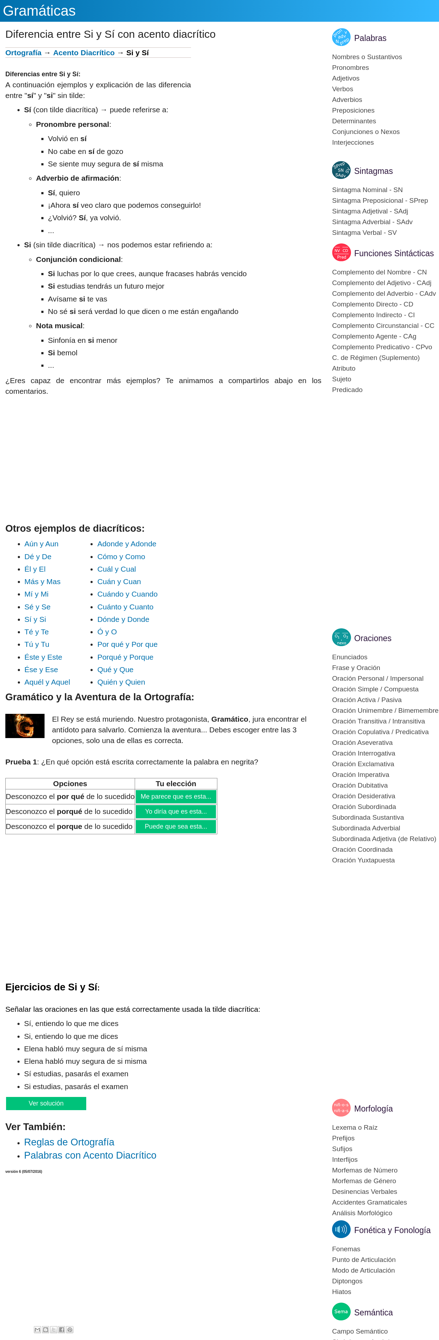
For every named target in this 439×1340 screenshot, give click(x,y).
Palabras (370, 38)
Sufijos (342, 1149)
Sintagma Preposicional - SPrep (380, 200)
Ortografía (23, 52)
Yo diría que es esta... (176, 811)
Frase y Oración (356, 667)
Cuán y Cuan (124, 581)
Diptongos (347, 1281)
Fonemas (346, 1249)
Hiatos (341, 1291)
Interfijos (345, 1159)
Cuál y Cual (123, 569)
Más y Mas (48, 581)
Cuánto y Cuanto (125, 607)
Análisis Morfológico (362, 1213)
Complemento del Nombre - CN (379, 272)
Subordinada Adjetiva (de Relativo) (384, 838)
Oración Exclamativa (363, 764)
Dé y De (47, 556)
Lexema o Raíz (355, 1127)
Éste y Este (48, 657)
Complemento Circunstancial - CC (383, 325)
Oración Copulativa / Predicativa (380, 732)
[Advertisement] (256, 97)
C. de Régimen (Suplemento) (376, 357)
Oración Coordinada (362, 849)
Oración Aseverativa (362, 742)
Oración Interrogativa (363, 753)
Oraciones (373, 638)
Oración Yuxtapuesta (363, 860)
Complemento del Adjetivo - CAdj (382, 283)
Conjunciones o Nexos (366, 131)
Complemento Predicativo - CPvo (382, 347)
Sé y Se (47, 607)
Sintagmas (373, 171)
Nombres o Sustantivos (367, 57)
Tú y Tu (47, 644)
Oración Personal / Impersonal (378, 678)
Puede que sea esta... (176, 826)
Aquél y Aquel (47, 682)
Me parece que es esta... (176, 796)
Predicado (347, 389)
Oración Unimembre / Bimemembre (385, 710)
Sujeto (341, 379)
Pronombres (350, 67)
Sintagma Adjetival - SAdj (370, 211)
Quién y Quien (127, 682)
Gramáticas (39, 11)
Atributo (343, 368)
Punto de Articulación (364, 1259)
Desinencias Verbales (364, 1191)
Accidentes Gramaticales (369, 1202)
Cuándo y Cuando (127, 594)
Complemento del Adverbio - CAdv (384, 293)
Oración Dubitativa (360, 785)
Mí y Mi (47, 594)
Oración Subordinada (364, 806)
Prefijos (343, 1138)
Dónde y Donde (123, 619)
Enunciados (349, 657)
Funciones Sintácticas (394, 253)
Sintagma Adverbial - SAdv (372, 222)
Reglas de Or (69, 1142)
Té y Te (47, 632)
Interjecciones (353, 142)
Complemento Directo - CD (372, 304)
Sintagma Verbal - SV (364, 232)
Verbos (342, 89)
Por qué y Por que (127, 644)
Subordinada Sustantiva (368, 817)
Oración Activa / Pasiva (367, 700)
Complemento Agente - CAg (374, 336)
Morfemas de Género (364, 1181)
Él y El (48, 569)
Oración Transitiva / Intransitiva (378, 721)
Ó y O (124, 632)
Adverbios (347, 99)
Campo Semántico (360, 1331)
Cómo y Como (124, 556)
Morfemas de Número (365, 1170)
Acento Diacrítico (84, 52)
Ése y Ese (48, 669)
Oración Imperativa (360, 774)
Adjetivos (346, 78)
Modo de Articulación (363, 1270)
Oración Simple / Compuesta (375, 689)
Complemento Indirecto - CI (373, 315)
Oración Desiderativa (363, 796)
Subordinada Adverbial (366, 828)
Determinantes (354, 121)
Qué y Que (126, 669)
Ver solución (46, 1103)
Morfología (373, 1108)
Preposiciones (353, 110)
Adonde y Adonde (126, 544)
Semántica (373, 1312)
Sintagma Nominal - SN (367, 190)
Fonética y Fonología (392, 1230)
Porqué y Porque (127, 657)
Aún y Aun (47, 544)
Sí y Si (47, 619)
